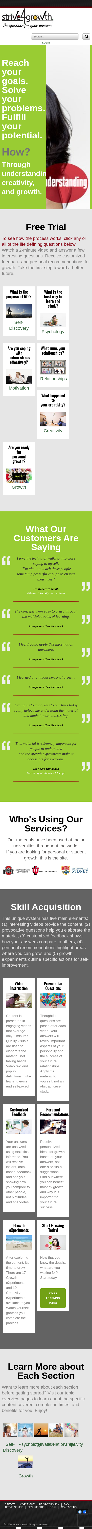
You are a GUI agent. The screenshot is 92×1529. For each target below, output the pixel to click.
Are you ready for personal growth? (18, 454)
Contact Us (69, 1507)
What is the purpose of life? (18, 294)
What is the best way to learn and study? (53, 299)
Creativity (53, 430)
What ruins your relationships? (53, 350)
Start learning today (53, 1298)
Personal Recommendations (54, 1111)
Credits (10, 1504)
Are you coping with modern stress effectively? (18, 355)
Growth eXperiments (19, 1227)
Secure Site (36, 1507)
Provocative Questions (53, 985)
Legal (52, 1507)
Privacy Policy (49, 1504)
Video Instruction (18, 985)
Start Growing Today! (53, 1227)
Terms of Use (14, 1507)
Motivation (19, 388)
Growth (19, 487)
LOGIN (46, 42)
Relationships (53, 378)
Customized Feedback (19, 1111)
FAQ (66, 1504)
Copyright (27, 1504)
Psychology (53, 331)
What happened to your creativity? (53, 400)
